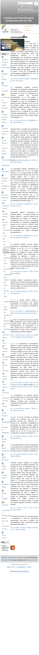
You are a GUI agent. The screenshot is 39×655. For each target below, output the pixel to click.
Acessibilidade (20, 567)
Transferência (26, 30)
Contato (28, 567)
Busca (17, 1)
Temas (4, 54)
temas (31, 26)
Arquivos (25, 571)
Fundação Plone (6, 560)
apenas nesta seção (27, 6)
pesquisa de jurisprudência (27, 12)
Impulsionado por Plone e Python (19, 564)
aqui (7, 549)
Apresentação (15, 571)
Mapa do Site (11, 567)
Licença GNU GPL (32, 560)
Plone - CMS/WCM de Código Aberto (13, 557)
